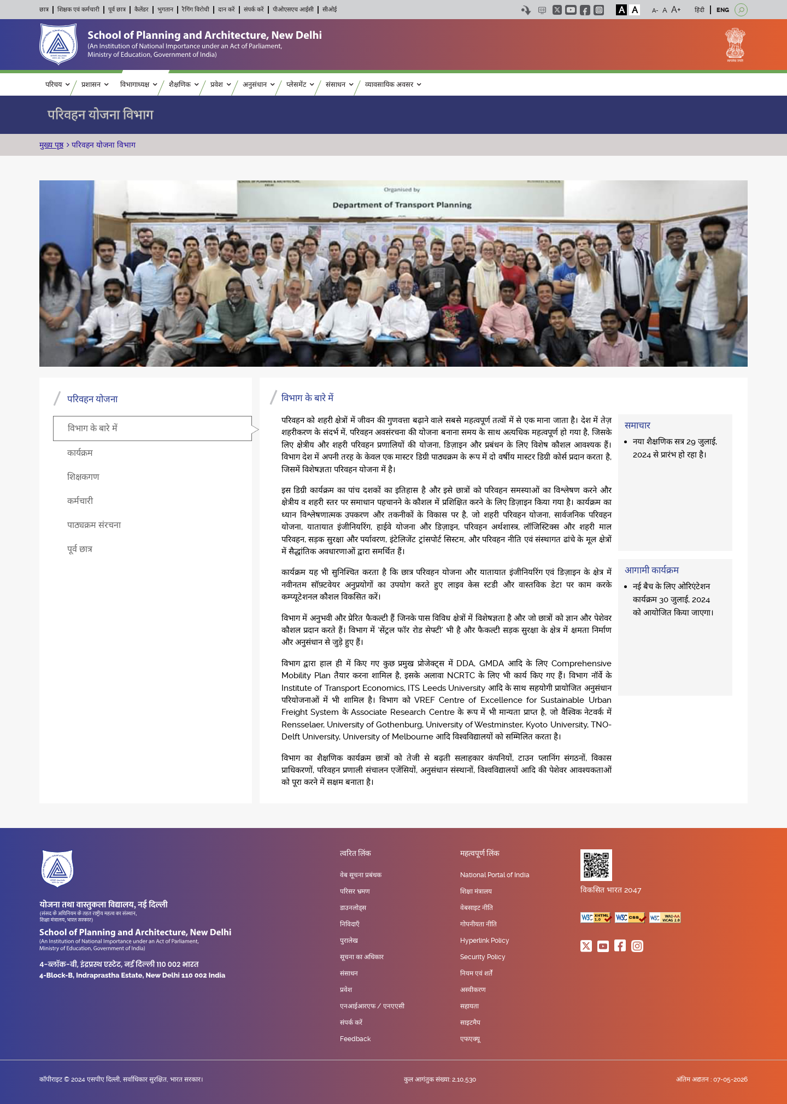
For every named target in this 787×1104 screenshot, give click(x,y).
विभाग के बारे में (93, 428)
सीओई (329, 9)
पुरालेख (349, 940)
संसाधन (339, 84)
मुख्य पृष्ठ (51, 144)
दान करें (226, 9)
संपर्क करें (254, 9)
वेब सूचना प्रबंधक (360, 875)
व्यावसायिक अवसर (393, 84)
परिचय (57, 84)
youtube (571, 10)
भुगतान (165, 9)
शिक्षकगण (83, 477)
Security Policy (483, 957)
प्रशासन (94, 84)
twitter (557, 10)
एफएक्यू (470, 1039)
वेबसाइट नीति (476, 908)
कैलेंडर (141, 9)
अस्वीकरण (473, 990)
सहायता (469, 1006)
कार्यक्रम (80, 453)
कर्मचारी (80, 501)
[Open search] (741, 9)
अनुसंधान (258, 84)
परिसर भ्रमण (355, 891)
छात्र (44, 9)
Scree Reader (542, 10)
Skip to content (526, 10)
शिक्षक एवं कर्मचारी (78, 9)
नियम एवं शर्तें (476, 973)
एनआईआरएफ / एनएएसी (372, 1006)
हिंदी (699, 10)
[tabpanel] (503, 590)
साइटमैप (470, 1022)
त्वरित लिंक (355, 853)
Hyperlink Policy (484, 940)
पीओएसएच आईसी (293, 9)
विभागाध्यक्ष (138, 84)
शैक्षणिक (183, 84)
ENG (722, 10)
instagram (599, 10)
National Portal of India (495, 875)
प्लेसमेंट (300, 84)
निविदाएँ (350, 924)
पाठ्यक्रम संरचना (94, 525)
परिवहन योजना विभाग (102, 144)
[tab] (152, 428)
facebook (585, 10)
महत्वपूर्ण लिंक (480, 853)
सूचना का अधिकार (362, 957)
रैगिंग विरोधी (195, 9)
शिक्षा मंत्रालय (476, 891)
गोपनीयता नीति (478, 924)
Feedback (355, 1039)
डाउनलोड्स (353, 908)
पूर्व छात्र (117, 9)
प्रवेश (220, 84)
